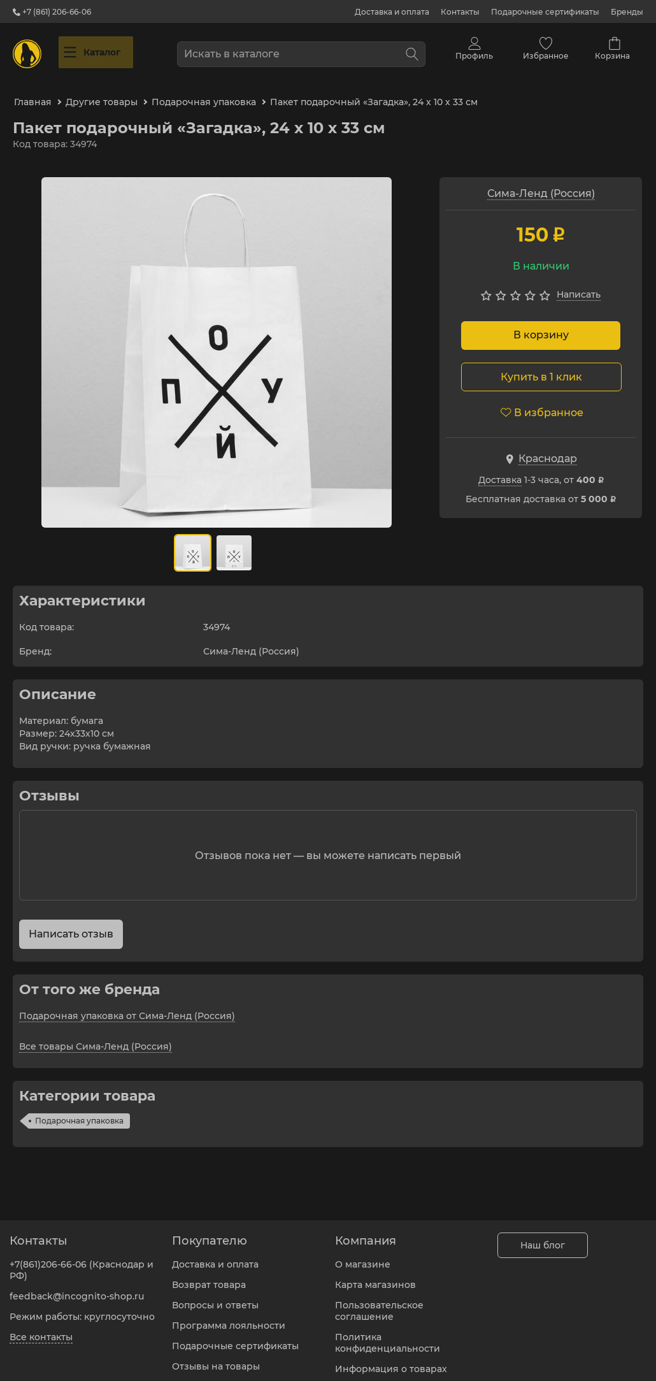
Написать (579, 282)
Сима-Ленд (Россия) (541, 181)
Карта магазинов (375, 1277)
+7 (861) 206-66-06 (52, 12)
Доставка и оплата (392, 12)
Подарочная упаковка (79, 1108)
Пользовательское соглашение (379, 1303)
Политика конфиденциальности (387, 1335)
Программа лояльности (228, 1318)
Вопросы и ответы (215, 1297)
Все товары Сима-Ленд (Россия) (95, 1034)
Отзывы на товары (216, 1358)
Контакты (460, 12)
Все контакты (41, 1329)
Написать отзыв (71, 922)
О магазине (362, 1256)
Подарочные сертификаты (545, 12)
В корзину (541, 323)
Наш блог (542, 1237)
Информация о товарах (391, 1361)
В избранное (542, 400)
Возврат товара (209, 1277)
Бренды (627, 12)
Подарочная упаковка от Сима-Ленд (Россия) (127, 1003)
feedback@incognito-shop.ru (77, 1288)
